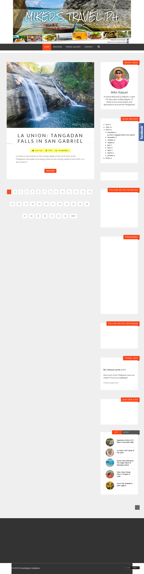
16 (19, 204)
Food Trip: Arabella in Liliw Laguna (124, 484)
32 (59, 216)
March (110, 153)
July (109, 145)
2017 (107, 124)
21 (53, 204)
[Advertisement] (50, 241)
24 (73, 204)
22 (60, 204)
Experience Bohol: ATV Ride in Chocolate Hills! (125, 441)
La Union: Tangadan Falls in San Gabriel (50, 138)
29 (38, 216)
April (109, 150)
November (111, 137)
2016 (107, 127)
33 (65, 216)
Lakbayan (123, 378)
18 (32, 204)
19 (39, 204)
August (110, 142)
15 (12, 204)
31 (52, 216)
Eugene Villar (114, 383)
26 (87, 204)
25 (80, 204)
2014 (107, 158)
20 (46, 204)
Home (46, 47)
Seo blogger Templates (30, 568)
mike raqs (38, 150)
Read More (50, 171)
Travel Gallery (73, 47)
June (109, 148)
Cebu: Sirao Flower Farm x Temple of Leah (124, 474)
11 (69, 192)
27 (25, 216)
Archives (57, 47)
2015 (107, 130)
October (110, 140)
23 (66, 204)
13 (83, 192)
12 (76, 192)
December (111, 132)
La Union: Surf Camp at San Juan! (125, 451)
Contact (88, 47)
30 (45, 216)
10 (62, 192)
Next (73, 216)
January (110, 155)
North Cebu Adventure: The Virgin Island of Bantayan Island (125, 463)
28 (31, 216)
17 (26, 204)
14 (89, 192)
